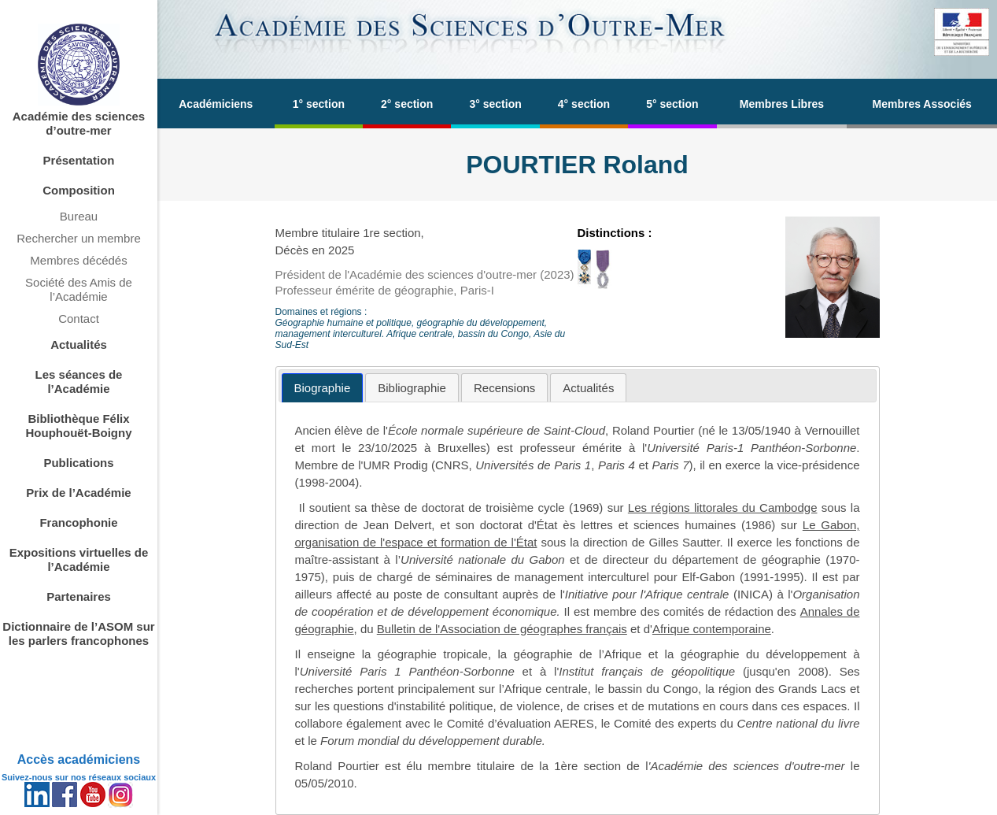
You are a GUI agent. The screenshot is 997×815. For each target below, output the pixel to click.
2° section (407, 104)
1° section (319, 104)
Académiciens (216, 104)
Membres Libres (782, 104)
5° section (672, 104)
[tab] (323, 387)
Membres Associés (922, 104)
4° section (584, 104)
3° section (495, 104)
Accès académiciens (79, 759)
